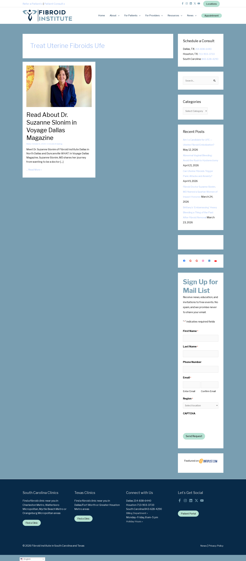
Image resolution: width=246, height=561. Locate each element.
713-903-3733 (207, 53)
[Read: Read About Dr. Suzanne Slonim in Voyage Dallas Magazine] (59, 85)
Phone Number (192, 367)
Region (188, 405)
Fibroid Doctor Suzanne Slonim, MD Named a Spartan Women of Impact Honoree (200, 196)
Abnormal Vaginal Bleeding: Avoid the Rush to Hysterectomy (199, 165)
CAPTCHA (189, 419)
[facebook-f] (181, 3)
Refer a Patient (33, 3)
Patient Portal (189, 519)
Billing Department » (138, 519)
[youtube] (197, 3)
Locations (211, 3)
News (201, 551)
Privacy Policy (215, 551)
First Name (190, 336)
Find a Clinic (33, 528)
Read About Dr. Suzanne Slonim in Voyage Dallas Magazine (53, 125)
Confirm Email (208, 397)
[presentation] (207, 429)
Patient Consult (54, 3)
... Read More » (34, 169)
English (25, 559)
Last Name (190, 352)
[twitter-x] (193, 3)
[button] (210, 15)
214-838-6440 (204, 48)
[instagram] (185, 3)
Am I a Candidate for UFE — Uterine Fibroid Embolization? (199, 149)
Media (28, 143)
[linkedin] (189, 3)
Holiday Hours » (135, 527)
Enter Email (189, 397)
